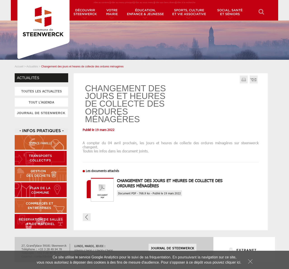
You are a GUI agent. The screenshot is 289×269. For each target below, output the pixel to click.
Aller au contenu (101, 2)
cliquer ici (232, 262)
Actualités (32, 66)
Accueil (19, 66)
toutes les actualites (41, 91)
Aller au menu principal (122, 2)
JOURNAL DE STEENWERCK (41, 113)
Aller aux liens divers (165, 2)
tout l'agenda (41, 102)
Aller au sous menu (144, 2)
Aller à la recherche (186, 2)
